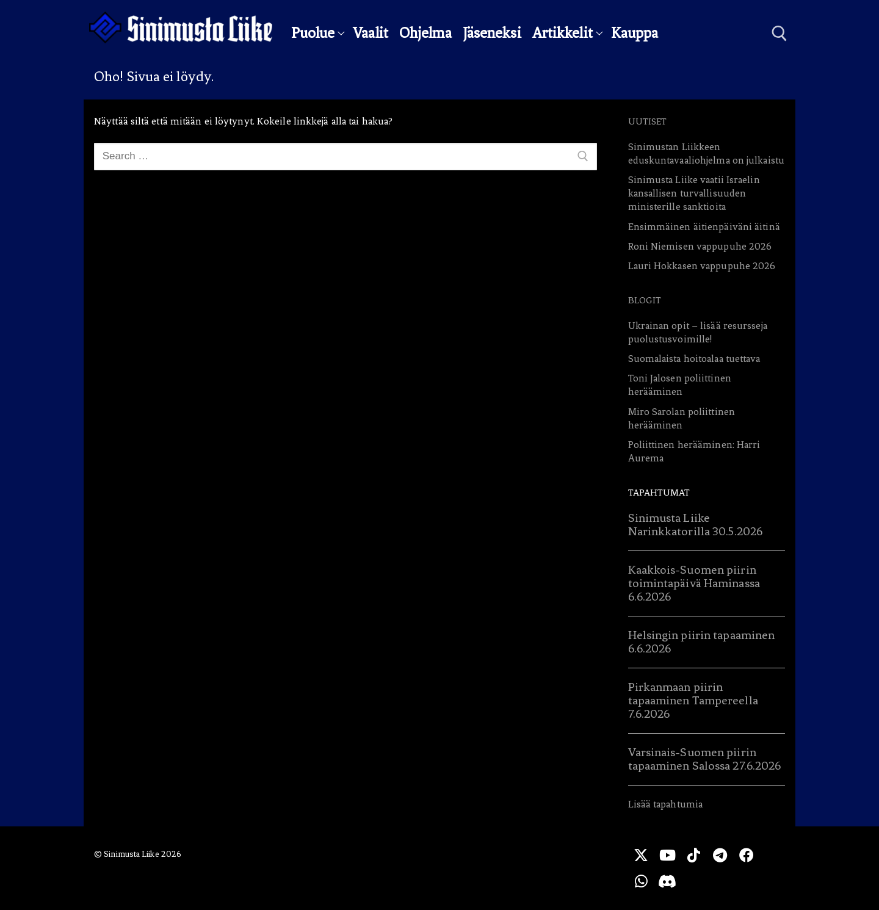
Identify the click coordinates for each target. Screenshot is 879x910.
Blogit (645, 300)
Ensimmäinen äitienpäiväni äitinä (704, 227)
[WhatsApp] (641, 881)
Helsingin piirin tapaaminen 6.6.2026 (701, 641)
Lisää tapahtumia (665, 804)
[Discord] (667, 881)
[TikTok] (694, 855)
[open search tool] (779, 34)
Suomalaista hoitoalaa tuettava (694, 358)
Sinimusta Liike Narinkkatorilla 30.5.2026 (695, 524)
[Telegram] (720, 855)
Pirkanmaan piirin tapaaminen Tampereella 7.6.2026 (693, 700)
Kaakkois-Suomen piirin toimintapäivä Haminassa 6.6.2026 (694, 583)
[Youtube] (667, 855)
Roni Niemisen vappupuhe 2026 (700, 246)
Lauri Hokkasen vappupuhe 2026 (702, 266)
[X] (641, 855)
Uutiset (647, 121)
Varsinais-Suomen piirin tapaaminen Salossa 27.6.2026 (704, 759)
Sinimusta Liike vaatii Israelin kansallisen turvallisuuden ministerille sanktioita (694, 193)
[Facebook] (746, 855)
